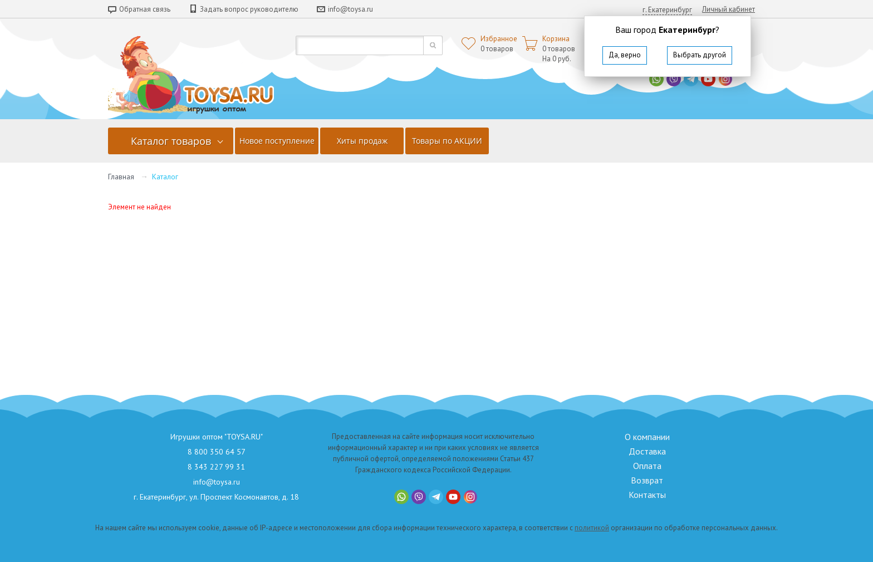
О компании (647, 436)
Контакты (647, 494)
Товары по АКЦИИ (447, 140)
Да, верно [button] (625, 55)
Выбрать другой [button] (699, 55)
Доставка (647, 451)
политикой (592, 527)
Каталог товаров (171, 140)
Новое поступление (277, 140)
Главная (121, 177)
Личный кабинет (728, 9)
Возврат (647, 480)
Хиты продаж (362, 140)
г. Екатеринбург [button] (667, 9)
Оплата (647, 465)
